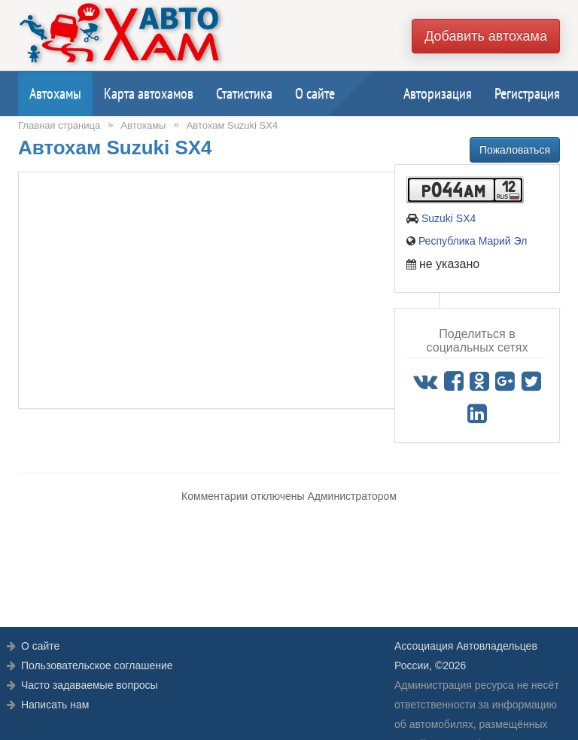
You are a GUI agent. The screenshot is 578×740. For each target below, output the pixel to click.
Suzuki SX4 (448, 218)
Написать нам (55, 705)
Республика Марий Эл (472, 241)
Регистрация (527, 93)
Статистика (244, 93)
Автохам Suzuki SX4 (232, 125)
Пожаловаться (514, 150)
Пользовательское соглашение (97, 665)
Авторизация (437, 93)
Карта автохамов (148, 93)
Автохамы (55, 93)
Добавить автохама (485, 36)
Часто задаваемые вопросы (89, 685)
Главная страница (59, 125)
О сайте (315, 93)
